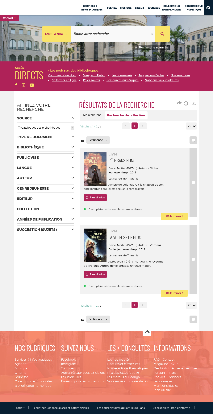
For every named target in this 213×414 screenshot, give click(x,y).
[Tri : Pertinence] (98, 140)
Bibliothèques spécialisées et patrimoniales (61, 407)
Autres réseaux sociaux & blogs (83, 373)
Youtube (67, 368)
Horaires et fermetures (123, 364)
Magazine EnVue (166, 364)
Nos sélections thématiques (127, 368)
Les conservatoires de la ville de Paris (121, 407)
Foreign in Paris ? (166, 373)
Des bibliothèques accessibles (175, 368)
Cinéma (20, 373)
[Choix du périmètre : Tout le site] (56, 34)
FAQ (157, 359)
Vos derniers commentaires (127, 381)
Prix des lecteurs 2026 (123, 373)
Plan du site (162, 390)
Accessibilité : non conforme (171, 407)
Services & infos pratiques (33, 359)
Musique (21, 368)
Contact (168, 359)
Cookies (159, 377)
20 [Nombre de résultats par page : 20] (190, 126)
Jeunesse (21, 377)
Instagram (68, 364)
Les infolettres (71, 377)
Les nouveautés (118, 359)
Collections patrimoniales (33, 381)
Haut (147, 332)
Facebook (68, 359)
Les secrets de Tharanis (123, 178)
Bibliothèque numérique (33, 385)
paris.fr (20, 407)
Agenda (20, 364)
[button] (208, 7)
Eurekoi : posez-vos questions (82, 381)
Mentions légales (166, 385)
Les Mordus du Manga (123, 377)
